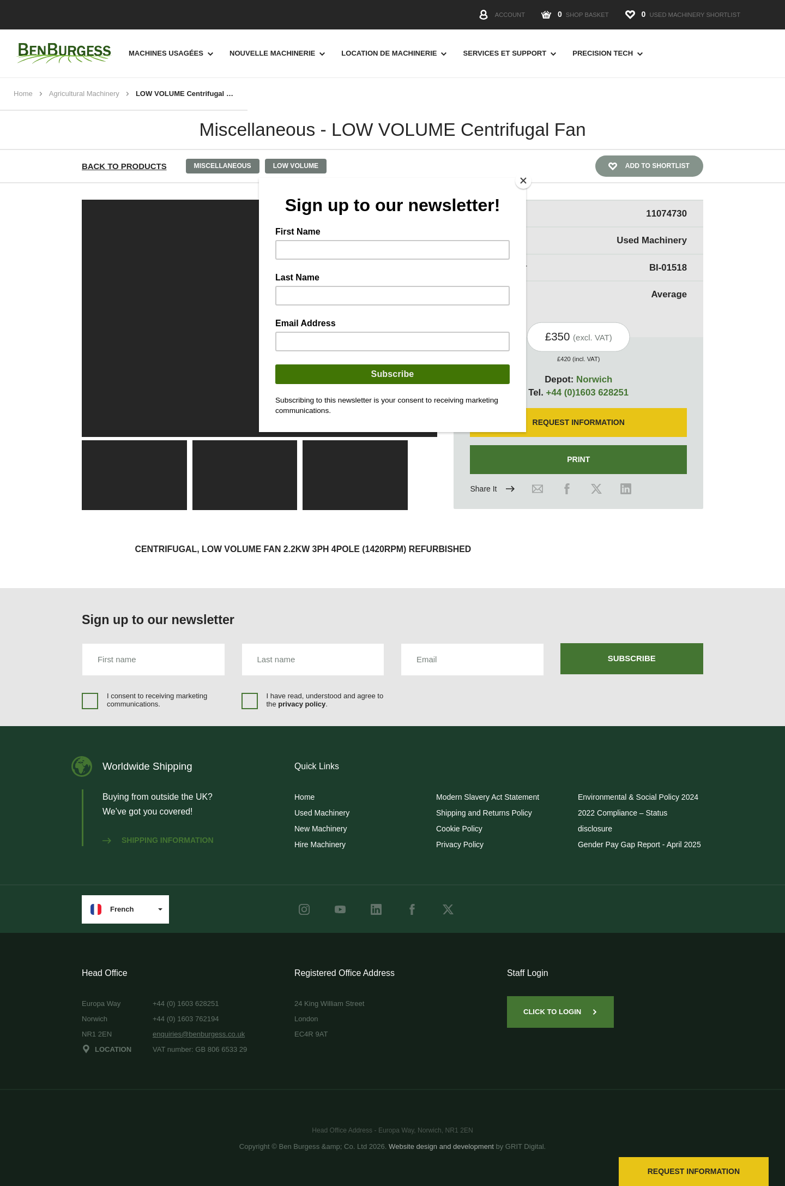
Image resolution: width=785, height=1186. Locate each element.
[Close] (523, 180)
